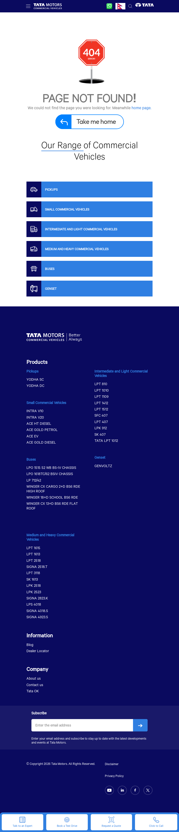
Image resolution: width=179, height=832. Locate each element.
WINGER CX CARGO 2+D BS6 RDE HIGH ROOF (53, 488)
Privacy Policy (114, 776)
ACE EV (32, 436)
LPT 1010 (101, 390)
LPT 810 (100, 383)
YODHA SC (35, 379)
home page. (141, 107)
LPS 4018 (33, 604)
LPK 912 (100, 428)
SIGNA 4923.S (37, 617)
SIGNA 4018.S (37, 610)
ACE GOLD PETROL (42, 429)
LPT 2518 (33, 560)
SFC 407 (101, 415)
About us (33, 678)
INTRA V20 (35, 417)
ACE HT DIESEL (38, 423)
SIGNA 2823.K (37, 598)
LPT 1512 (101, 409)
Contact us (34, 684)
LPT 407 (101, 421)
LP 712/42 (33, 480)
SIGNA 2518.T (36, 566)
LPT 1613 (33, 554)
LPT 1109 (101, 396)
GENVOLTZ (103, 465)
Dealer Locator (37, 650)
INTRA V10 (35, 410)
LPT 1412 (101, 403)
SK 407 (100, 434)
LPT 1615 (33, 547)
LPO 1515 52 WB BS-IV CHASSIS (51, 467)
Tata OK (32, 691)
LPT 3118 (33, 572)
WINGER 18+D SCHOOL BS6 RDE (52, 497)
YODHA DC (35, 385)
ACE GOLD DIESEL (41, 442)
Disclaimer (112, 764)
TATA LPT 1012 (106, 440)
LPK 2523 (33, 592)
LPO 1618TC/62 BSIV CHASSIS (49, 473)
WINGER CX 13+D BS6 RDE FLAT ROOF (52, 505)
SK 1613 (32, 579)
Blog (29, 644)
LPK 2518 (33, 585)
